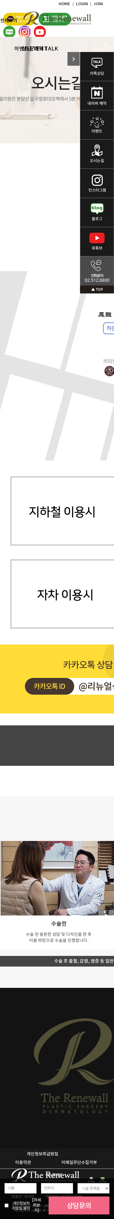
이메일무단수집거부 (79, 1162)
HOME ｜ (67, 4)
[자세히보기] (36, 1205)
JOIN (98, 4)
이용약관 (23, 1162)
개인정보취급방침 (42, 1154)
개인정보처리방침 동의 (21, 1205)
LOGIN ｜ (85, 4)
